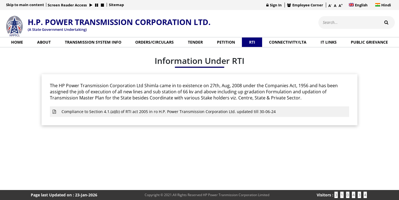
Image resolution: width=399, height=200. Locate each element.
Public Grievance (369, 42)
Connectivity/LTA (287, 42)
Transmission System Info (93, 42)
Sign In (274, 5)
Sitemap (116, 5)
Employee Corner (305, 5)
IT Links (329, 42)
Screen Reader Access (67, 5)
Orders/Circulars (154, 42)
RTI (252, 42)
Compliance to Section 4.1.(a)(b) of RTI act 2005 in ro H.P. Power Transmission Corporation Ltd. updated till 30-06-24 (164, 111)
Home (17, 42)
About (44, 42)
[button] (91, 5)
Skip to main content (25, 5)
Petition (226, 42)
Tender (195, 42)
